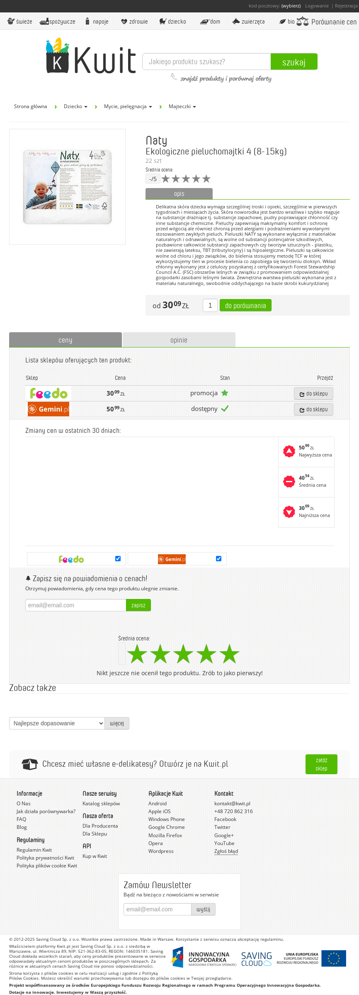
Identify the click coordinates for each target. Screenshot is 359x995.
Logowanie (317, 5)
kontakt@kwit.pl (232, 803)
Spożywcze (57, 21)
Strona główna (30, 106)
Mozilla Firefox (165, 835)
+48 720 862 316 (233, 811)
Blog (22, 827)
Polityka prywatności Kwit (45, 857)
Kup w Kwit (94, 856)
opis (179, 193)
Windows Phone (166, 819)
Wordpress (161, 851)
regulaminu (271, 939)
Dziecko (171, 21)
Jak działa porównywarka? (46, 811)
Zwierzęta (248, 21)
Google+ (224, 835)
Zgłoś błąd (226, 851)
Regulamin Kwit (34, 849)
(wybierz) (291, 5)
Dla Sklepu (94, 833)
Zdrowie (133, 21)
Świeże (19, 21)
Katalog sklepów (101, 803)
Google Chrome (166, 827)
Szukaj (294, 62)
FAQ (21, 819)
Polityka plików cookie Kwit (47, 865)
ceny (65, 340)
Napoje (95, 21)
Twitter (222, 827)
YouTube (224, 843)
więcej (117, 723)
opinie (178, 340)
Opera (155, 843)
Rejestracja (346, 5)
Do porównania (245, 305)
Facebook (225, 819)
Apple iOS (159, 811)
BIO (286, 21)
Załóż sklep (321, 764)
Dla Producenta (100, 825)
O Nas (24, 803)
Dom (209, 21)
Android (157, 803)
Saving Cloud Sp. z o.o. (58, 939)
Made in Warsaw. (157, 939)
